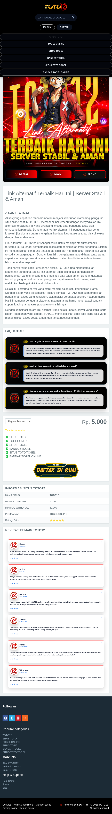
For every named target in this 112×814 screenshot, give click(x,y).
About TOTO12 (11, 763)
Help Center (9, 781)
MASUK (47, 27)
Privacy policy (10, 808)
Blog (5, 787)
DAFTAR (22, 174)
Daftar (64, 27)
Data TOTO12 (10, 770)
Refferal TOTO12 (12, 766)
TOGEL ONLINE (56, 44)
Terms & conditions (23, 804)
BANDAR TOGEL (56, 58)
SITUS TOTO (56, 37)
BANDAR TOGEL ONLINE (56, 72)
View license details (15, 430)
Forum (6, 784)
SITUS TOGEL (56, 51)
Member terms (43, 804)
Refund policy (26, 808)
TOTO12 (7, 735)
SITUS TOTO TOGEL (56, 65)
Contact (7, 804)
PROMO (89, 174)
